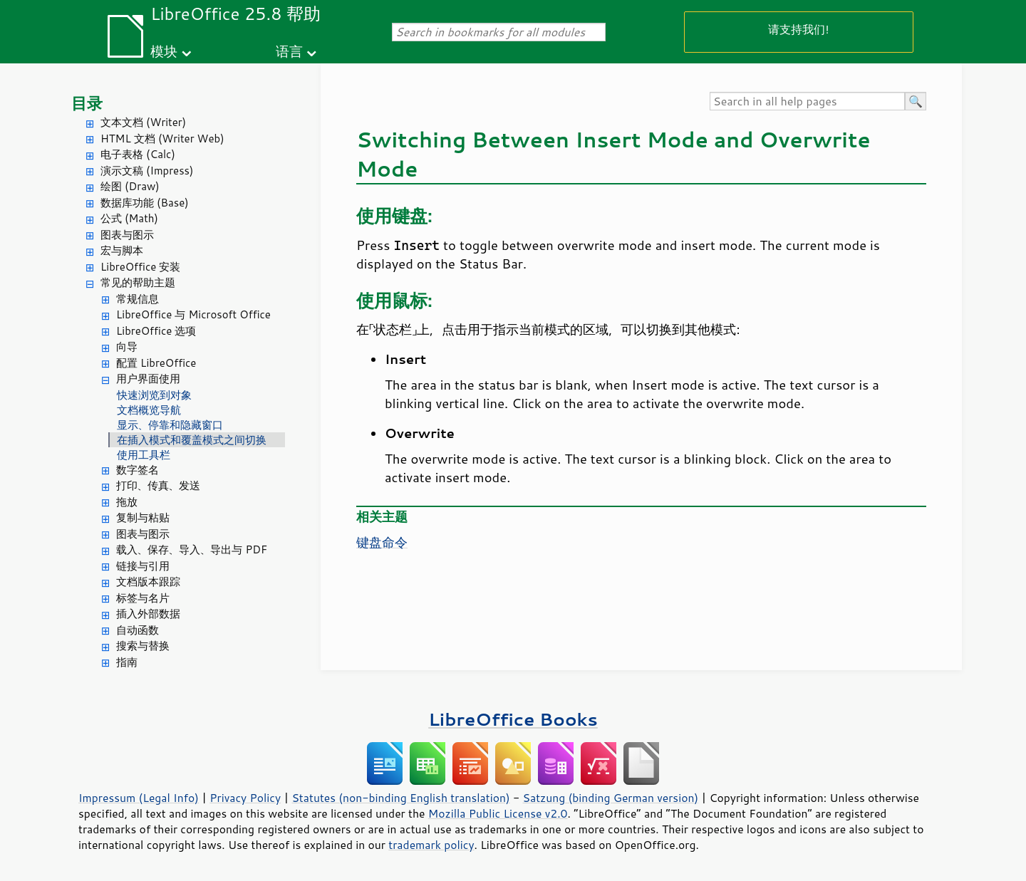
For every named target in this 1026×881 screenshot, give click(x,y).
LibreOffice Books (513, 719)
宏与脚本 (121, 250)
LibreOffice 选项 (156, 330)
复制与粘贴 (143, 517)
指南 (127, 662)
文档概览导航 (149, 409)
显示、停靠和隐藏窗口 (170, 424)
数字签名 (137, 469)
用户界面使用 (148, 378)
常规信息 (137, 298)
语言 (289, 51)
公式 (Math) (129, 218)
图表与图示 (127, 234)
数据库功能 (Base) (144, 202)
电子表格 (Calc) (137, 154)
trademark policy (431, 845)
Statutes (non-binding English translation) (400, 798)
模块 (163, 51)
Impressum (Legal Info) (138, 798)
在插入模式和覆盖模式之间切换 (191, 439)
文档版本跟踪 (148, 581)
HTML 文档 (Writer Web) (162, 138)
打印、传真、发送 (158, 485)
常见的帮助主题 (137, 282)
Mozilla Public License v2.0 (498, 813)
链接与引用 (143, 565)
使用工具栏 (143, 454)
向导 (127, 346)
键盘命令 (382, 542)
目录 (87, 103)
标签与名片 (143, 597)
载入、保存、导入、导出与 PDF (191, 549)
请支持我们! (798, 29)
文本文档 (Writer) (143, 122)
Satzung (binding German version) (611, 798)
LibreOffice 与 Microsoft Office (193, 314)
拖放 (127, 501)
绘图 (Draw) (130, 186)
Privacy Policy (245, 798)
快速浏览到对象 (154, 394)
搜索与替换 (143, 645)
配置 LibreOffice (156, 362)
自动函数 (137, 629)
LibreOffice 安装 (140, 266)
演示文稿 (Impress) (146, 170)
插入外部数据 (148, 613)
